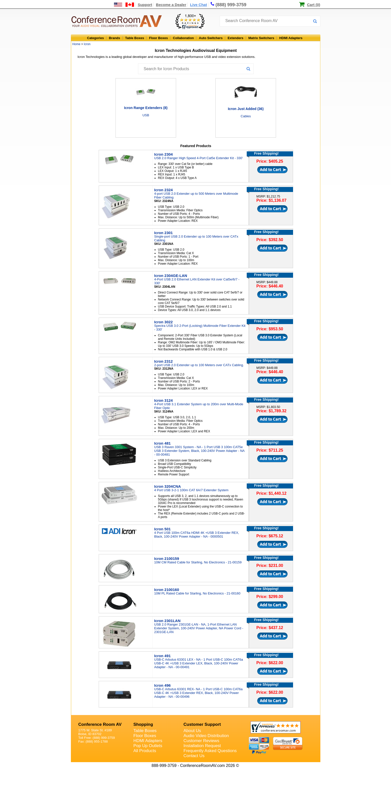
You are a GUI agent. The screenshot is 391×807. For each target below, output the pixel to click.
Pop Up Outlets (148, 745)
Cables (246, 116)
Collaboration (183, 38)
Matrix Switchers (261, 38)
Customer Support (202, 724)
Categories (95, 38)
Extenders (235, 38)
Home (76, 44)
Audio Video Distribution (206, 735)
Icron (87, 44)
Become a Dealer (171, 5)
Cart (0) (313, 5)
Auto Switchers (211, 38)
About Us (192, 730)
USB (146, 115)
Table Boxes (134, 38)
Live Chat (198, 5)
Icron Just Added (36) (246, 109)
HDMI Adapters (291, 38)
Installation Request (202, 745)
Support (145, 5)
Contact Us (194, 755)
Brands (114, 38)
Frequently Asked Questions (210, 750)
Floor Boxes (158, 38)
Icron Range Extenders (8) (146, 108)
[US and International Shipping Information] (124, 5)
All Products (145, 750)
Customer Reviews (201, 740)
